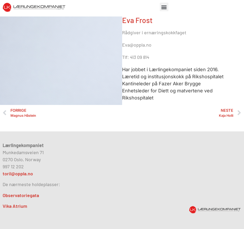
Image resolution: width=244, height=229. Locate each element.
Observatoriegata (21, 195)
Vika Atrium (15, 206)
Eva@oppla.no (136, 45)
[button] (164, 7)
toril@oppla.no (18, 173)
